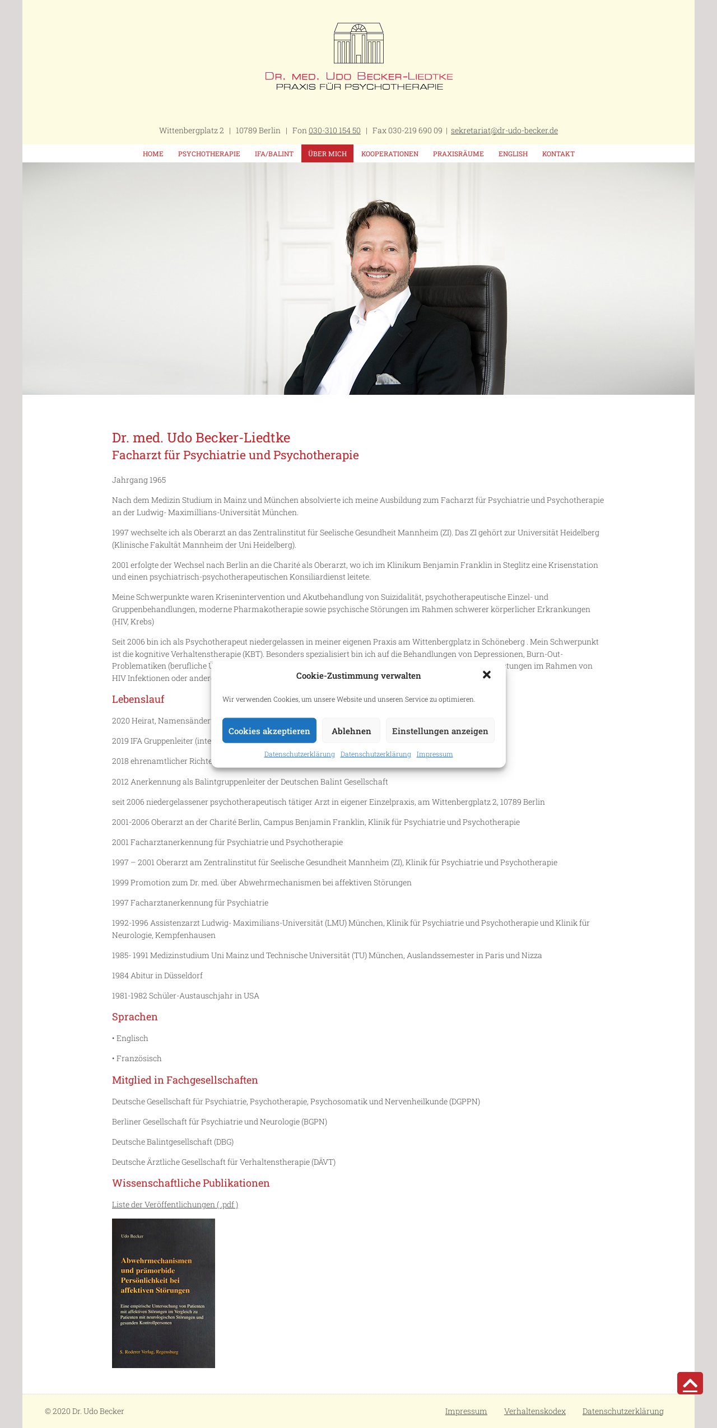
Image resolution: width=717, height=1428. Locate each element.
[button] (488, 676)
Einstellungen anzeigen (440, 730)
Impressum (435, 753)
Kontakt (558, 153)
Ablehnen (351, 730)
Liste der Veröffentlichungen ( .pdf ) (175, 1204)
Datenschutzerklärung (299, 753)
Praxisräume (458, 153)
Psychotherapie (209, 153)
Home (153, 153)
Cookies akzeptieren (269, 730)
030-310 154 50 (335, 130)
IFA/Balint (274, 153)
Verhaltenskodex (535, 1411)
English (513, 153)
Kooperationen (389, 153)
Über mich (327, 153)
